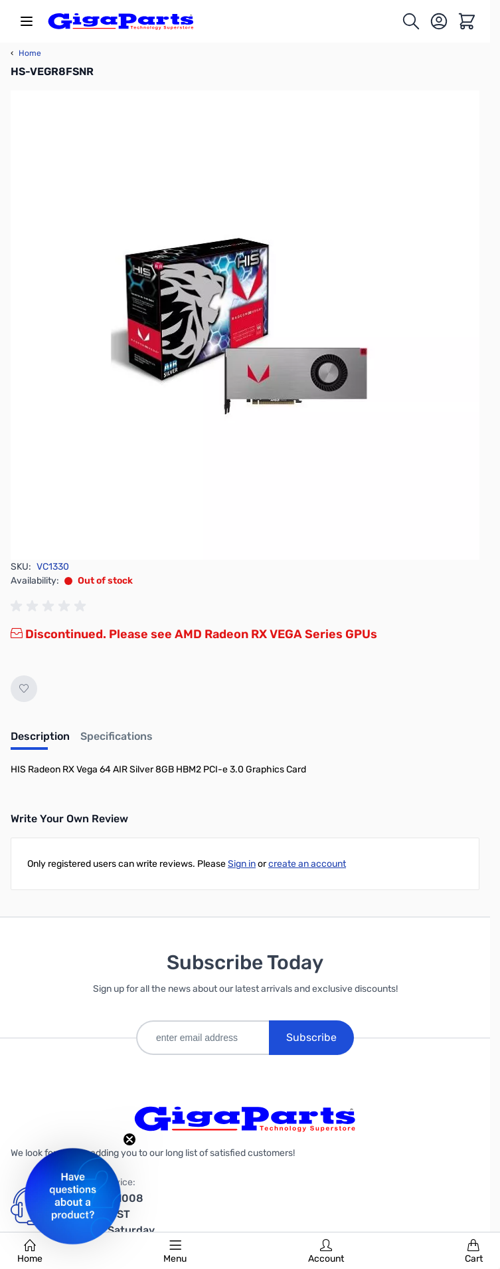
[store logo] (121, 21)
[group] (50, 606)
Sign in (242, 863)
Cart (474, 1251)
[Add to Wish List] (24, 688)
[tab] (40, 740)
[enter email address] (202, 1037)
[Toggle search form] (411, 21)
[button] (72, 1196)
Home (29, 1251)
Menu (175, 1251)
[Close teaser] (129, 1139)
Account (326, 1251)
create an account (307, 863)
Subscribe (311, 1037)
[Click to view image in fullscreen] (245, 325)
